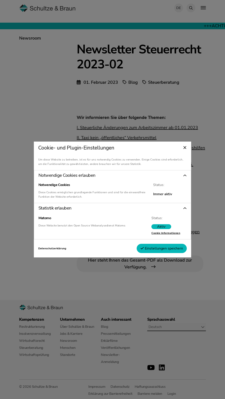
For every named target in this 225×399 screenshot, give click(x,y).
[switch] (161, 226)
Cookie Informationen (165, 233)
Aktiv (161, 226)
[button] (112, 175)
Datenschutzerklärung (52, 248)
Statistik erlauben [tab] (54, 208)
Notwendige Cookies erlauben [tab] (66, 175)
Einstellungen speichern (161, 248)
